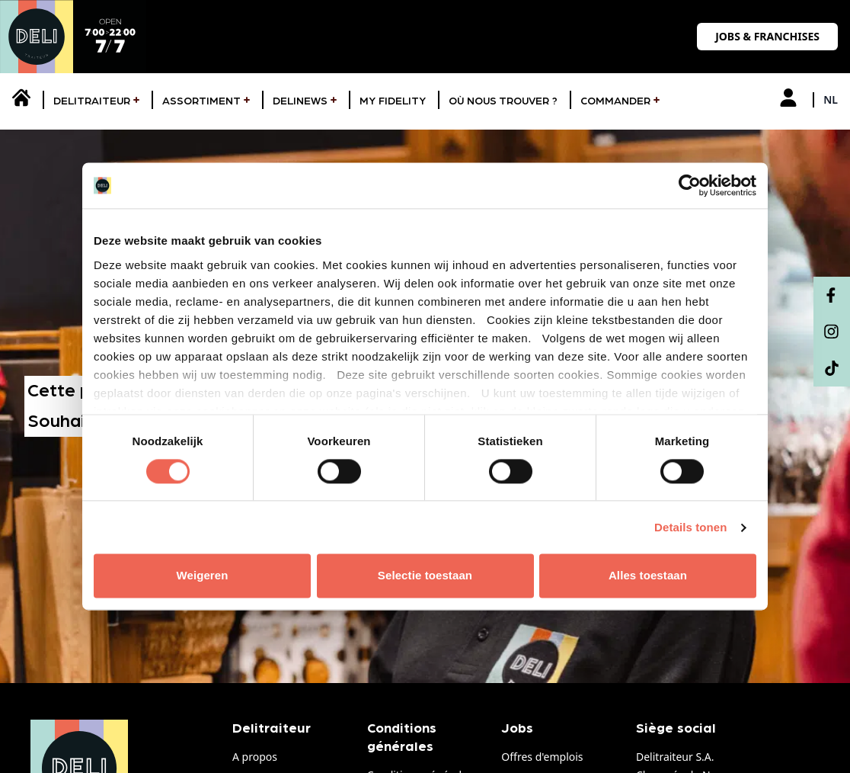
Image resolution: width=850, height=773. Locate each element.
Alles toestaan (648, 575)
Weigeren (202, 575)
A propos (254, 756)
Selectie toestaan (425, 575)
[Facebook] (831, 295)
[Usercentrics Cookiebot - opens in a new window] (689, 185)
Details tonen (690, 527)
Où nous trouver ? (503, 101)
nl (830, 99)
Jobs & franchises (767, 36)
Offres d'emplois (542, 756)
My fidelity (392, 101)
